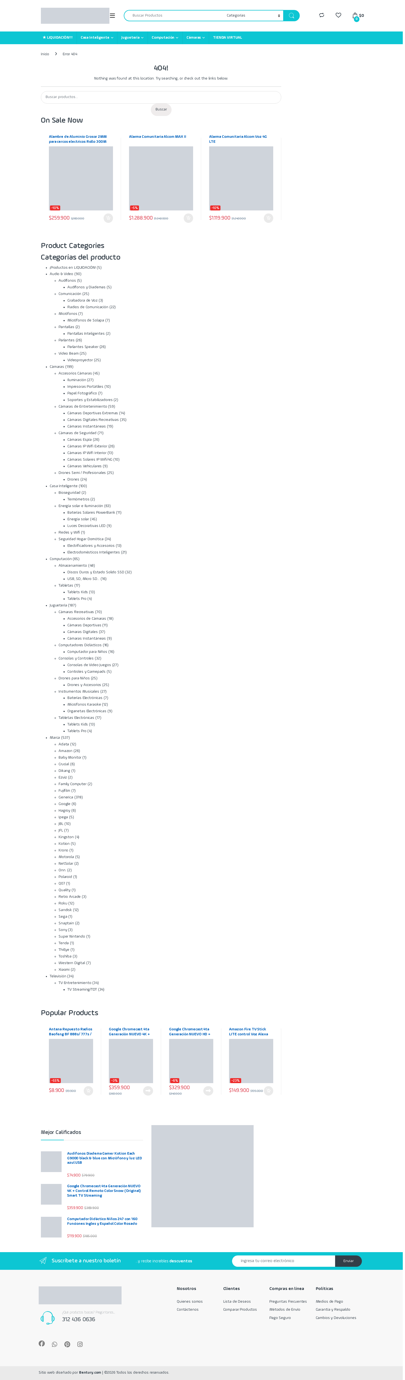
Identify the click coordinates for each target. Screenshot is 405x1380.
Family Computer (72, 784)
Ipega (63, 817)
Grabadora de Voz (82, 300)
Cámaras (193, 37)
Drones (73, 479)
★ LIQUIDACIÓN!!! (58, 37)
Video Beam (69, 353)
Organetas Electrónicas (86, 711)
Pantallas (66, 327)
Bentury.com (90, 1372)
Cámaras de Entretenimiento (83, 406)
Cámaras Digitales (82, 632)
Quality (64, 890)
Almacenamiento (73, 566)
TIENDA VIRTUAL (227, 37)
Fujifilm (64, 791)
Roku (63, 903)
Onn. (62, 870)
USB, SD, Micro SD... (83, 579)
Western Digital (72, 963)
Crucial (64, 764)
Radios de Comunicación (87, 307)
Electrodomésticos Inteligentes (93, 552)
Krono (63, 850)
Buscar (161, 109)
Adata (64, 744)
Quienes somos (190, 1302)
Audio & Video (61, 274)
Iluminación (76, 380)
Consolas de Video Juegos (89, 665)
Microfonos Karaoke (84, 704)
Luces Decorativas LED (86, 526)
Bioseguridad (69, 493)
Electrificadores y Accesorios (91, 546)
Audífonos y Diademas (86, 287)
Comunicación (70, 294)
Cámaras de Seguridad (77, 433)
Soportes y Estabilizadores (89, 400)
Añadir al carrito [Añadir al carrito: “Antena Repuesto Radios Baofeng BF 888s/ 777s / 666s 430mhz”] (88, 1091)
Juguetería (130, 37)
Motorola (66, 857)
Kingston (66, 837)
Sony (63, 930)
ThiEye (64, 950)
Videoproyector (80, 360)
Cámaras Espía (79, 440)
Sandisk (65, 910)
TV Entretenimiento (75, 983)
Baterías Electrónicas (84, 698)
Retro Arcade (70, 897)
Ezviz (63, 777)
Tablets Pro (76, 599)
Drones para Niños (74, 678)
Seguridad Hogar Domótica (81, 539)
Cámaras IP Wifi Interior (86, 453)
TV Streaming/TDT (82, 989)
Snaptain (66, 923)
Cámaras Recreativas (76, 612)
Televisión (58, 976)
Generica (66, 797)
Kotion (64, 844)
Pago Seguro (280, 1318)
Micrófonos (68, 314)
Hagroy (64, 810)
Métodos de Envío (284, 1310)
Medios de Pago (329, 1302)
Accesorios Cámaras (75, 373)
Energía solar (78, 519)
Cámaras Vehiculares (84, 466)
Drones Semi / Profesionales (82, 473)
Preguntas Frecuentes (288, 1302)
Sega (63, 917)
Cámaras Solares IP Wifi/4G (89, 459)
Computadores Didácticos (80, 645)
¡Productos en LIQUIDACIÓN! (73, 268)
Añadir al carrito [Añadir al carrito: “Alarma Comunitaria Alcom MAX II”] (188, 218)
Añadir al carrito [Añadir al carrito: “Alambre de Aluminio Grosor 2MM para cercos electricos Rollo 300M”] (108, 218)
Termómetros (78, 499)
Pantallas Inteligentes (86, 334)
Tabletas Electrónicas (76, 718)
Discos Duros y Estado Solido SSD (95, 572)
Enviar (348, 1261)
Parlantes (67, 340)
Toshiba (65, 956)
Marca (55, 738)
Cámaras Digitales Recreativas (93, 420)
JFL (61, 830)
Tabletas (66, 585)
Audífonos (67, 281)
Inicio (45, 54)
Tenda (64, 943)
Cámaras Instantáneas (86, 426)
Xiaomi (64, 970)
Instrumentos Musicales (79, 691)
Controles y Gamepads (86, 672)
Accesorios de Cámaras (86, 619)
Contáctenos (187, 1310)
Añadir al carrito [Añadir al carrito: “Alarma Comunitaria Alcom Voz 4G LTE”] (268, 218)
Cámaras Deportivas (84, 625)
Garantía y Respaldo (333, 1310)
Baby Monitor (70, 757)
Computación (163, 37)
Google (64, 804)
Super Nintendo (72, 936)
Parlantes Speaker (82, 347)
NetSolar (66, 864)
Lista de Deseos (237, 1302)
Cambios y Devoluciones (336, 1318)
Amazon (65, 751)
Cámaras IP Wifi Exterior (87, 446)
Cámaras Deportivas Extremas (92, 413)
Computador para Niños (87, 652)
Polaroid (65, 877)
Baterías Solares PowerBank (91, 512)
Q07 (62, 883)
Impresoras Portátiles (85, 387)
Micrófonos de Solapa (85, 320)
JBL (61, 824)
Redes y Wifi (69, 532)
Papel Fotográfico (82, 393)
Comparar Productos (240, 1310)
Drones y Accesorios (84, 685)
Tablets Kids (77, 592)
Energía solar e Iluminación (81, 506)
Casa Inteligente (95, 37)
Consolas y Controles (76, 658)
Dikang (64, 771)
